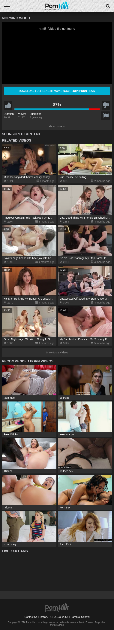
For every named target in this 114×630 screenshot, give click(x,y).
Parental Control (80, 616)
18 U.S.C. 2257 (59, 616)
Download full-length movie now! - (57, 90)
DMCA (44, 616)
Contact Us (30, 616)
